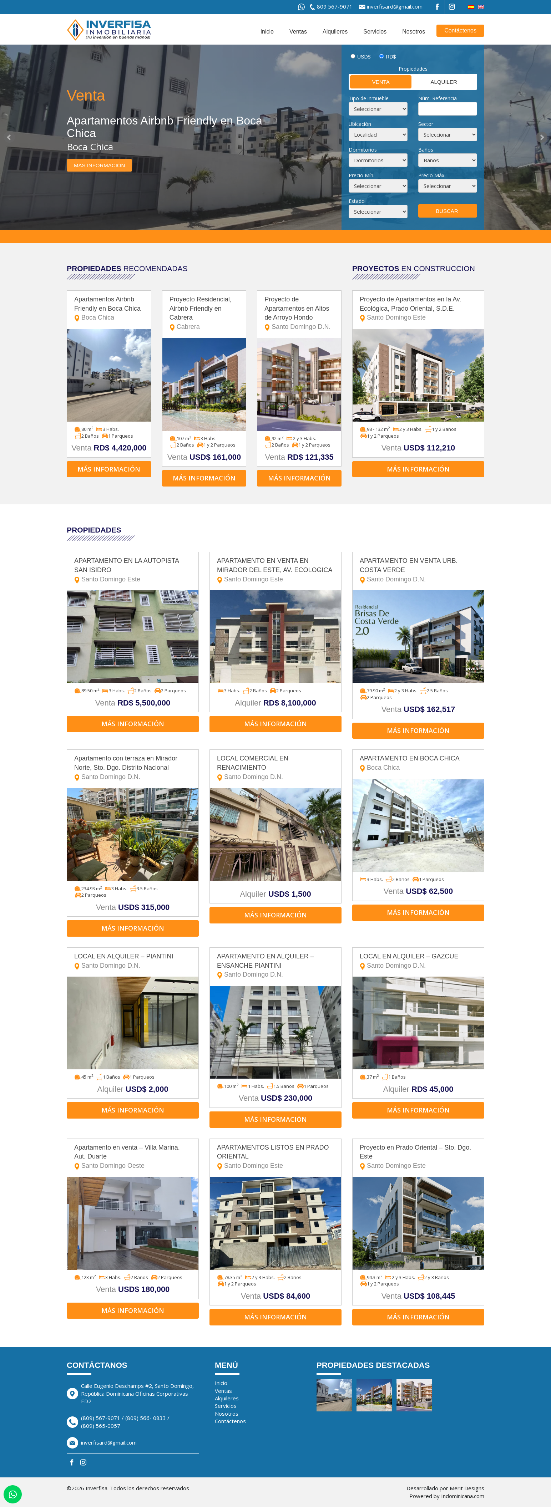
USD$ (363, 57)
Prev (9, 137)
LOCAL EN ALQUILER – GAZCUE (418, 961)
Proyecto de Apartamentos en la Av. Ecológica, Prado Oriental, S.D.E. (418, 309)
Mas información (99, 165)
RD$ (391, 57)
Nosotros (413, 32)
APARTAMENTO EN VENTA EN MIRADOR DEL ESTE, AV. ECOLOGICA (275, 570)
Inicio (267, 32)
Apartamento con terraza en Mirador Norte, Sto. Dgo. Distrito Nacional (132, 768)
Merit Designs (467, 1488)
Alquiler (435, 81)
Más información (108, 469)
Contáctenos (460, 30)
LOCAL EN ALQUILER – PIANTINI (132, 961)
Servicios (374, 32)
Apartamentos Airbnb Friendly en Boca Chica (109, 309)
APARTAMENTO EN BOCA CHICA (418, 763)
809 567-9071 (335, 6)
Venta (370, 81)
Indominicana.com (462, 1496)
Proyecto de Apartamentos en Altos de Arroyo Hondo (299, 314)
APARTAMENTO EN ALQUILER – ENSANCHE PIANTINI (275, 966)
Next (541, 137)
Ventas (298, 32)
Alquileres (335, 32)
